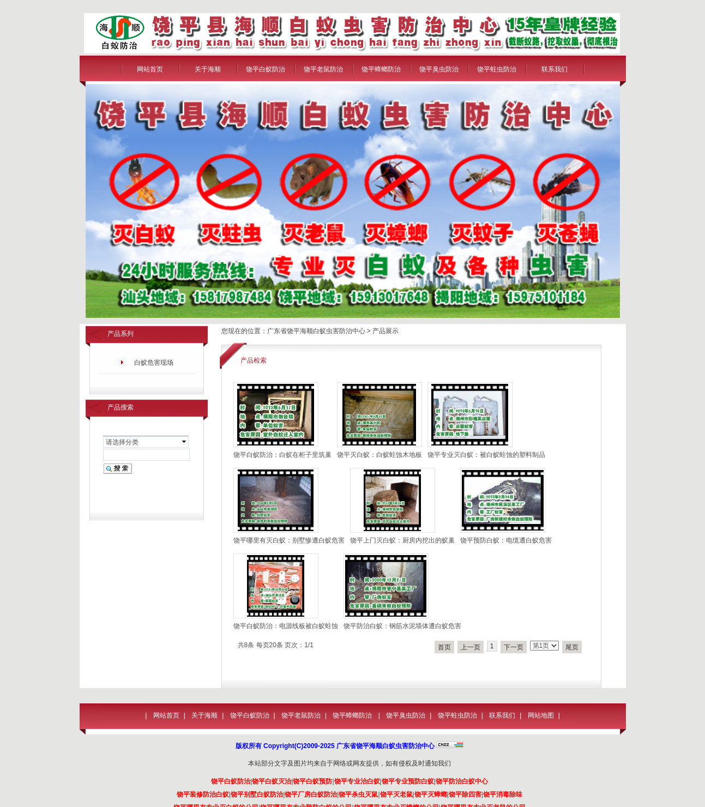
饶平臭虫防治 (439, 69)
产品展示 (385, 331)
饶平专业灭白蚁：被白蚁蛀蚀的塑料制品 (486, 455)
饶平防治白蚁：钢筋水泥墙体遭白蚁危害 (402, 626)
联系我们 (554, 69)
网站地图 (541, 715)
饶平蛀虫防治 (496, 69)
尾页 (572, 647)
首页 (444, 647)
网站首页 (150, 69)
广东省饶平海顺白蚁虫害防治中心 (316, 331)
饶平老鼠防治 (323, 69)
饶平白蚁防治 (265, 69)
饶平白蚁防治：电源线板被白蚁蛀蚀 (285, 626)
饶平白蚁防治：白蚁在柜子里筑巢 (282, 455)
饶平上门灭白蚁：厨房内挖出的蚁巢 (402, 540)
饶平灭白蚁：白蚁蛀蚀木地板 (379, 455)
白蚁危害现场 (153, 362)
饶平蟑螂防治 (381, 69)
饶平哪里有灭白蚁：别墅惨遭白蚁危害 (289, 540)
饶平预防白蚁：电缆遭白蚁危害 (506, 540)
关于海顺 (208, 69)
